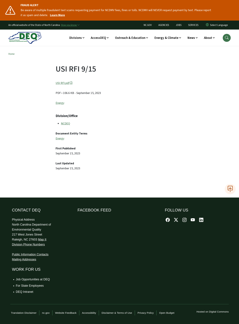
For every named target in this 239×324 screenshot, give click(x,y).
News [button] (191, 38)
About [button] (208, 38)
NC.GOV (148, 25)
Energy (60, 103)
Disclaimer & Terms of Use (117, 312)
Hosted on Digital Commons (213, 311)
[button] (227, 38)
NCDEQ (65, 123)
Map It (42, 239)
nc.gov (46, 312)
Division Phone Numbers (28, 244)
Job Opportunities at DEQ (33, 279)
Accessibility (89, 312)
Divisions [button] (75, 38)
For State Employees (30, 285)
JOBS (179, 25)
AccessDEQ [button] (98, 38)
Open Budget (166, 312)
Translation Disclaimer (24, 312)
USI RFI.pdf (64, 83)
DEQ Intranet (24, 291)
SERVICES (193, 25)
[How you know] (70, 25)
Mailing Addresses (24, 259)
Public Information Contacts (30, 254)
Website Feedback (66, 312)
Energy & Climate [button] (166, 38)
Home (11, 54)
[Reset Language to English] (207, 25)
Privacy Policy (146, 312)
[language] (219, 25)
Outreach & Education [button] (130, 38)
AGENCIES (163, 25)
